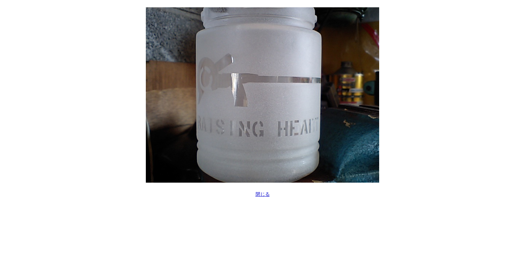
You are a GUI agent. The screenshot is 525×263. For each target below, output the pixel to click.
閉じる (263, 194)
